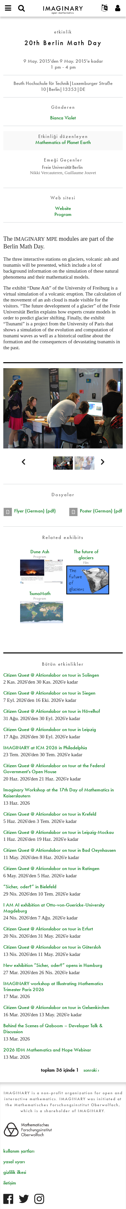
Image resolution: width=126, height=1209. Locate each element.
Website (63, 208)
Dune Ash (39, 552)
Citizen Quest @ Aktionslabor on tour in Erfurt (48, 929)
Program (63, 214)
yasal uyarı (14, 1162)
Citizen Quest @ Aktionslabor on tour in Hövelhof (51, 711)
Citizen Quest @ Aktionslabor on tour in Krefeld (49, 814)
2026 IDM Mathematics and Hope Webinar (47, 1050)
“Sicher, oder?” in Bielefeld (29, 887)
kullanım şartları (18, 1151)
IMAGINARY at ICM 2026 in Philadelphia (45, 748)
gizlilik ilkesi (14, 1172)
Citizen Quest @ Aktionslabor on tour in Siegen (49, 693)
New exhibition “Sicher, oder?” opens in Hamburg (52, 965)
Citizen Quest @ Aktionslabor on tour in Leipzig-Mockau (58, 832)
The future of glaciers (86, 555)
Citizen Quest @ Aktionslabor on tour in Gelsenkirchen (56, 1007)
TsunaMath (39, 593)
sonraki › (91, 1070)
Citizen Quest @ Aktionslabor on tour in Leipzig (49, 729)
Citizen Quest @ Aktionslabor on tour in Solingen (51, 675)
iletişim (9, 1183)
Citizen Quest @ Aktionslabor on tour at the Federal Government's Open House (54, 768)
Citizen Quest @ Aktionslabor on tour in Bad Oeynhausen (59, 850)
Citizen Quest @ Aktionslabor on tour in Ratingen (51, 868)
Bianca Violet (63, 118)
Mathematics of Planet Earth (63, 142)
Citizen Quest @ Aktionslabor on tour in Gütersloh (52, 947)
